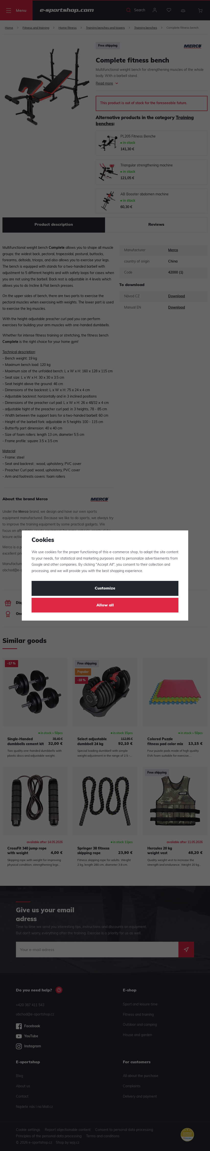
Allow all (105, 605)
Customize (105, 588)
